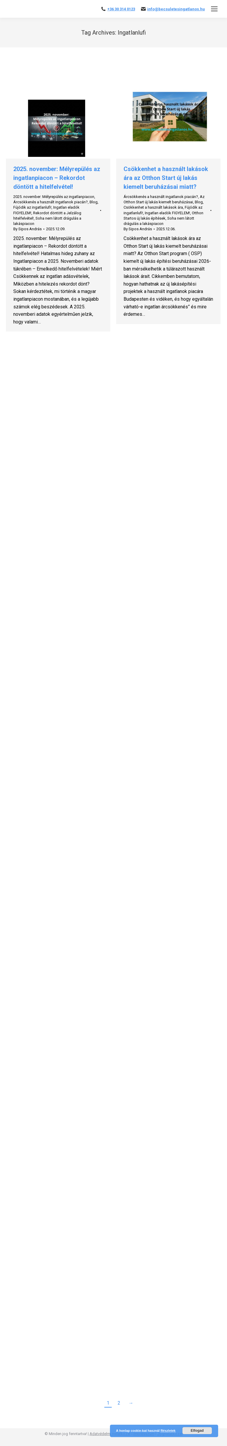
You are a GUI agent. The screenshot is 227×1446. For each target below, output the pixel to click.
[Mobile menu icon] (214, 8)
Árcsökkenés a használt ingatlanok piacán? (50, 202)
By (27, 229)
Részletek (168, 1430)
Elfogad (197, 1431)
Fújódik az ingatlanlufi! (32, 207)
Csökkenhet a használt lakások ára (153, 207)
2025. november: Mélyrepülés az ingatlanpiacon (53, 196)
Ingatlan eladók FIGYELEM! (167, 213)
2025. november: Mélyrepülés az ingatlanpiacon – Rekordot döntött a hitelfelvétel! (56, 177)
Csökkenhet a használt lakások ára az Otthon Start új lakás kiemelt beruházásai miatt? (166, 177)
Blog (94, 202)
